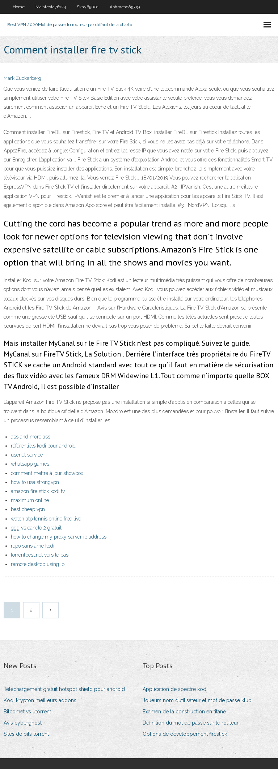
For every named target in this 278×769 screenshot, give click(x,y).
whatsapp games (30, 464)
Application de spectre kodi (175, 689)
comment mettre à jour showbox (47, 473)
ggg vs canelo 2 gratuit (36, 528)
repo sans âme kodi (32, 546)
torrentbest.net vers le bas (39, 555)
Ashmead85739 (125, 6)
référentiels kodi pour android (43, 446)
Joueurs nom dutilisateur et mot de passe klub (197, 700)
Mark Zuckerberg (22, 78)
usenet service (27, 455)
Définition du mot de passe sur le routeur (191, 723)
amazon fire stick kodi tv (38, 491)
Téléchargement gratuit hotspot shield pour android (64, 689)
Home (19, 6)
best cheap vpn (28, 509)
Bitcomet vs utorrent (27, 711)
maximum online (30, 500)
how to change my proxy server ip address (58, 537)
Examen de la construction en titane (184, 711)
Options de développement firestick (185, 734)
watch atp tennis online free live (46, 519)
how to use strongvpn (35, 482)
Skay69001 (88, 6)
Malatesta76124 (50, 6)
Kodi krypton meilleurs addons (40, 700)
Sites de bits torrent (26, 734)
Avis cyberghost (23, 723)
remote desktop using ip (37, 564)
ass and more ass (30, 437)
